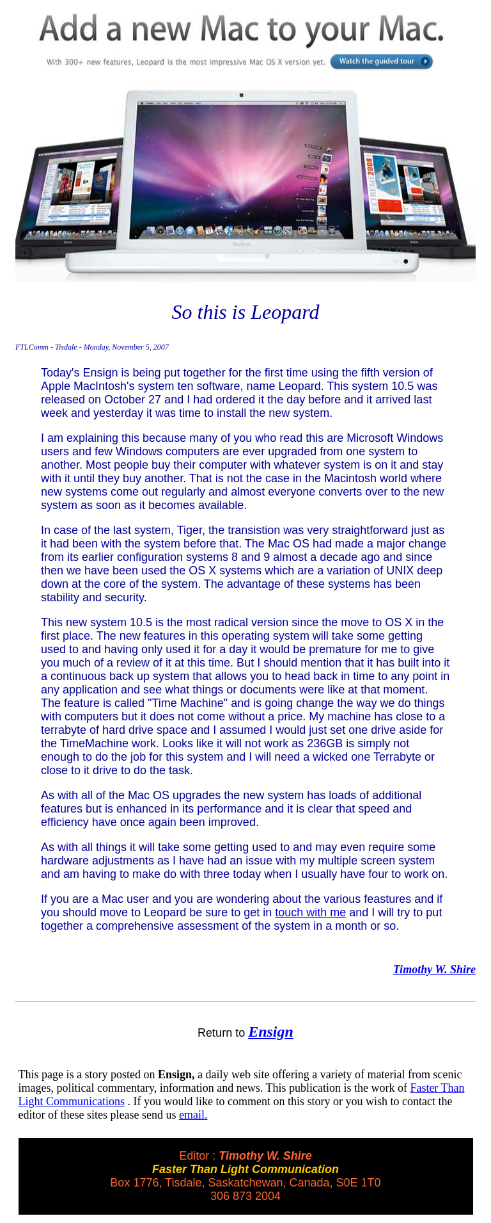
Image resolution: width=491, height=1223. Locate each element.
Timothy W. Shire (434, 969)
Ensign (270, 1031)
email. (193, 1114)
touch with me (310, 912)
